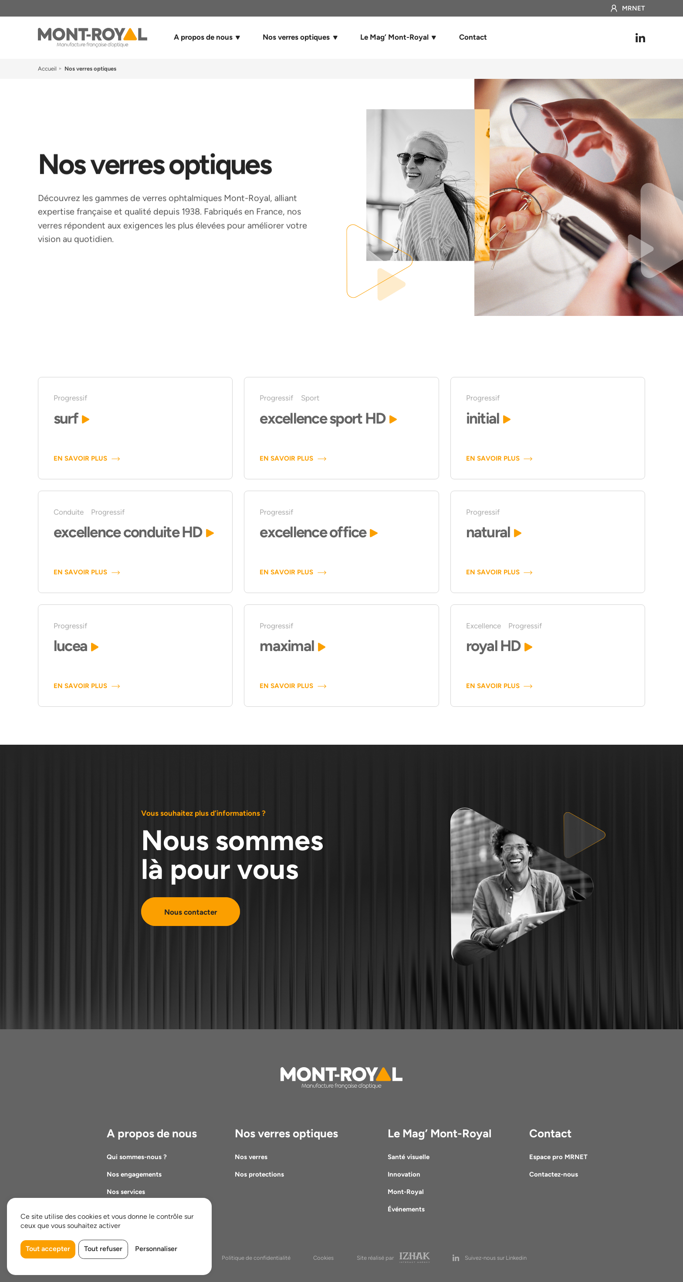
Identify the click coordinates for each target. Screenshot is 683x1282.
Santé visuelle (408, 1157)
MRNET (627, 8)
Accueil (47, 68)
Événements (406, 1209)
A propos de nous (203, 36)
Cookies (323, 1258)
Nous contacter (190, 911)
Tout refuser (103, 1249)
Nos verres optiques (296, 36)
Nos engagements (134, 1174)
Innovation (404, 1174)
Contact (473, 36)
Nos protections (259, 1174)
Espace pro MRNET (558, 1157)
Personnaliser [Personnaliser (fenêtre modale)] (156, 1249)
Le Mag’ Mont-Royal (394, 36)
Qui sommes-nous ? (137, 1157)
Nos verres (251, 1157)
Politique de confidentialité (256, 1258)
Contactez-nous (553, 1174)
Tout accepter (48, 1249)
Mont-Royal (406, 1192)
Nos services (126, 1192)
